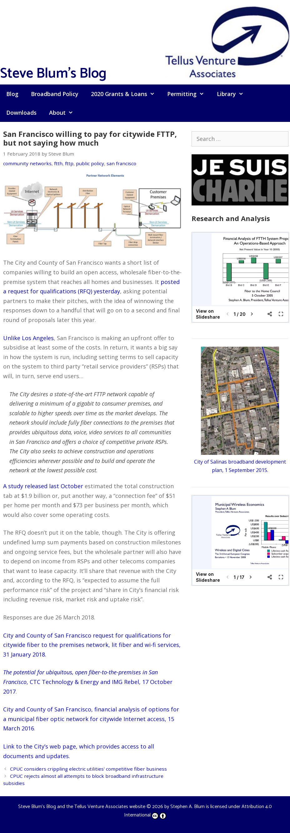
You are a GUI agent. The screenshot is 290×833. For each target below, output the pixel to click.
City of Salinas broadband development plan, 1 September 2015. (240, 461)
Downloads (21, 112)
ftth (58, 163)
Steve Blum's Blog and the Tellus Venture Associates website (81, 806)
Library (233, 93)
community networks (27, 163)
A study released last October (43, 486)
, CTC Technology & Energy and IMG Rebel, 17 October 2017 (87, 681)
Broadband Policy (54, 94)
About (64, 112)
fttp (69, 163)
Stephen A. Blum (187, 806)
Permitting (188, 93)
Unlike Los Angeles (28, 338)
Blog (12, 94)
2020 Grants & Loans (126, 93)
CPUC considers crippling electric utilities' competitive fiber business (88, 769)
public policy (90, 163)
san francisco (121, 163)
